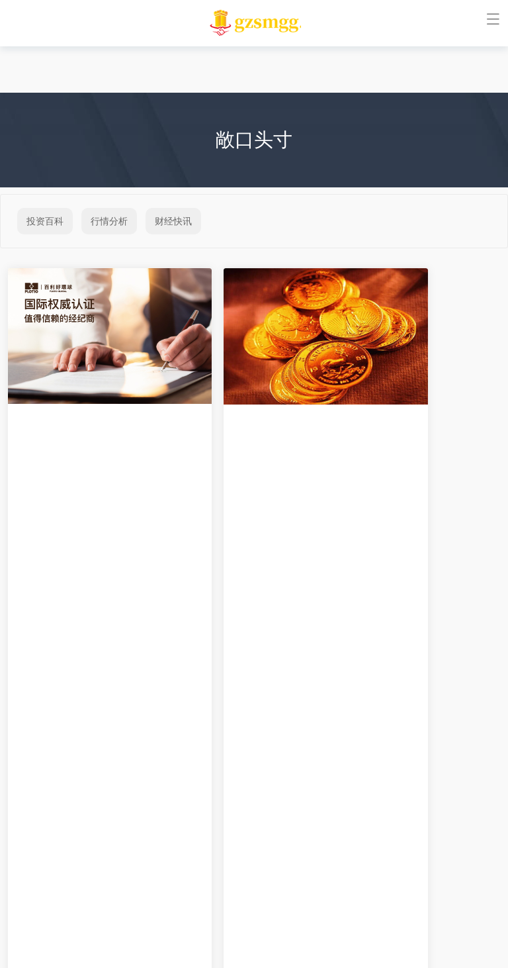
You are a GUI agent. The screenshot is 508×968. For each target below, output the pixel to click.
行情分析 (109, 221)
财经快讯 (173, 221)
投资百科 (45, 221)
